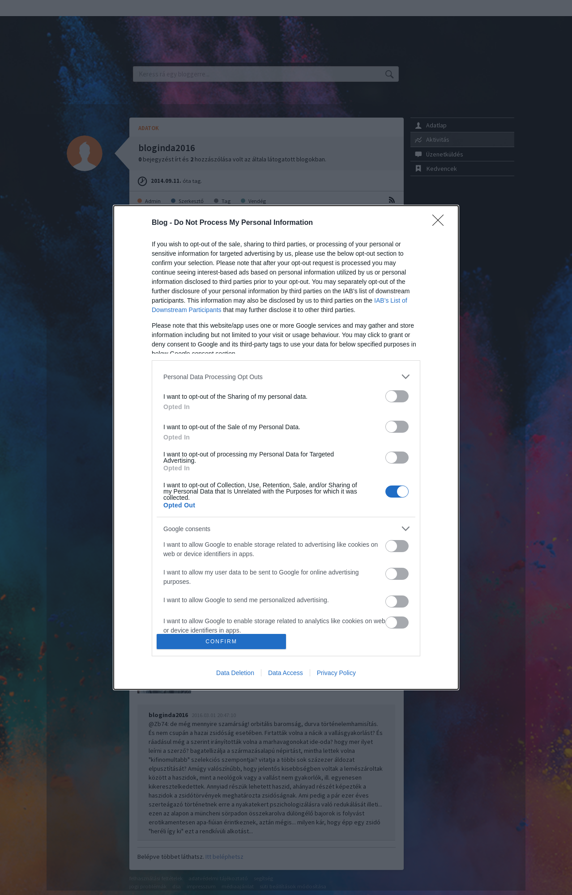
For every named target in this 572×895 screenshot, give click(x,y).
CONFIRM (221, 641)
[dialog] (286, 447)
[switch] (397, 396)
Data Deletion (235, 672)
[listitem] (286, 376)
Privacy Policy (336, 672)
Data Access (285, 672)
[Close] (440, 223)
